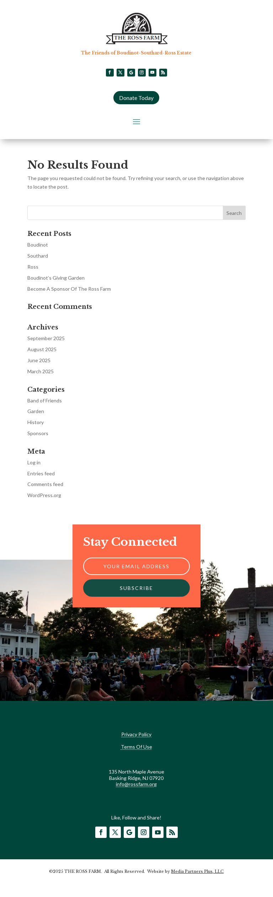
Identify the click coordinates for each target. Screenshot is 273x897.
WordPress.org (44, 495)
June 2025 (38, 360)
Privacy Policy (136, 734)
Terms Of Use (136, 747)
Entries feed (41, 473)
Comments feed (45, 484)
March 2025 (40, 371)
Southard (37, 256)
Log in (34, 462)
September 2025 (46, 338)
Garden (35, 411)
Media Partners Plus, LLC (197, 871)
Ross (32, 267)
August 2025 (42, 349)
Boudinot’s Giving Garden (56, 278)
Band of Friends (44, 400)
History (35, 422)
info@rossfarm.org (136, 784)
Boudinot (37, 245)
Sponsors (37, 433)
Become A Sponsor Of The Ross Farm (69, 289)
